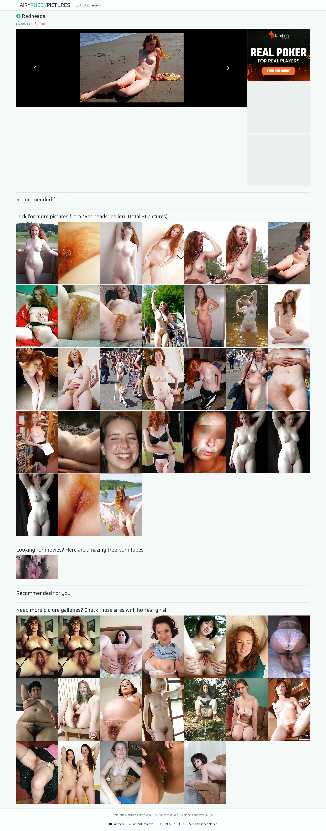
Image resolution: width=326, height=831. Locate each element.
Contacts (116, 824)
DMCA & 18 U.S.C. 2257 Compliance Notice (188, 824)
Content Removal (141, 824)
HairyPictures (43, 5)
